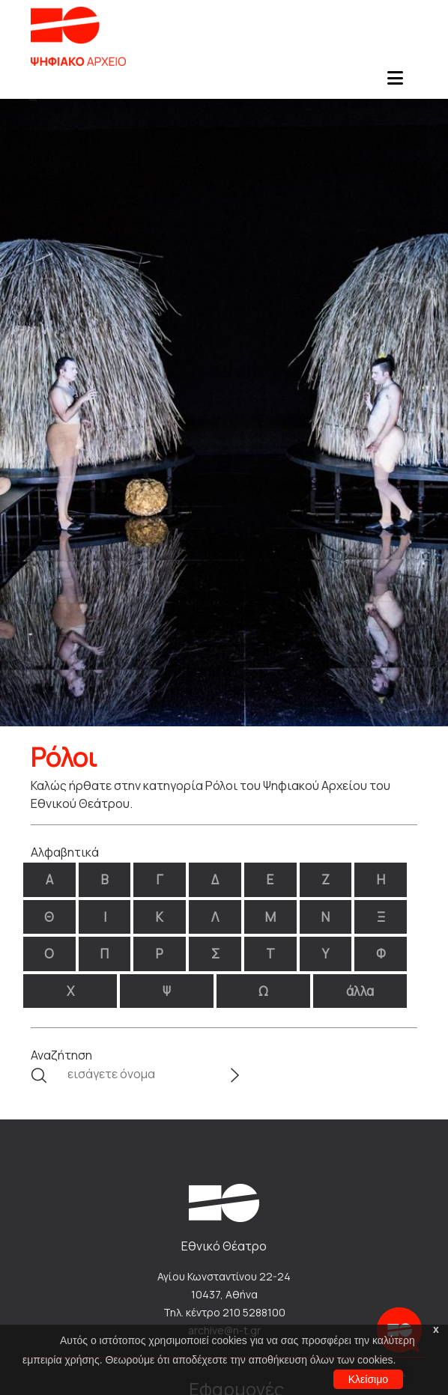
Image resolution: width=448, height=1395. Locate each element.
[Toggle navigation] (394, 82)
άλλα (360, 991)
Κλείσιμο (368, 1379)
